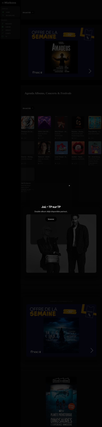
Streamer (51, 219)
